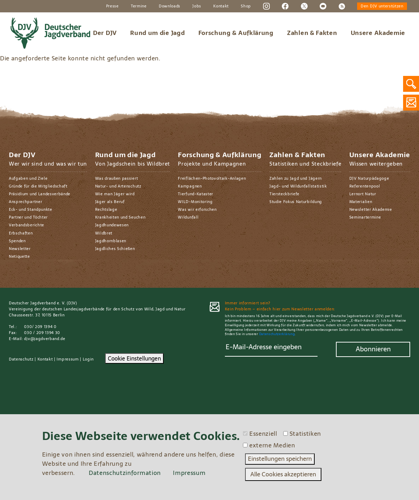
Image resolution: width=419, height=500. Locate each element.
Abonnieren (373, 349)
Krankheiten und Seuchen (120, 217)
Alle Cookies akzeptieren (283, 474)
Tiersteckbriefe (284, 194)
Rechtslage (106, 209)
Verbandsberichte (26, 225)
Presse (112, 6)
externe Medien (272, 445)
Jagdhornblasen (111, 241)
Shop (246, 6)
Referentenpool (364, 186)
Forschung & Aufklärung (236, 33)
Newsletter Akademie (370, 209)
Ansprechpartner (25, 201)
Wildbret (103, 233)
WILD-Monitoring (195, 201)
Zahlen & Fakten (312, 33)
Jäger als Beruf (110, 201)
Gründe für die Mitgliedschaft (38, 186)
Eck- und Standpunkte (30, 209)
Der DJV (105, 33)
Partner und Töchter (28, 217)
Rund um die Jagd (157, 33)
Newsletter (20, 248)
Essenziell (263, 434)
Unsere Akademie (378, 33)
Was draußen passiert (116, 178)
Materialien (360, 201)
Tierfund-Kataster (195, 194)
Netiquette (19, 256)
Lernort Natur (362, 194)
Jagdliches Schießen (115, 248)
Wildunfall (188, 217)
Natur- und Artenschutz (118, 186)
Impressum (67, 359)
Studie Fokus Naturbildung (295, 201)
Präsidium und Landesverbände (39, 194)
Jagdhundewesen (112, 225)
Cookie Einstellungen (134, 358)
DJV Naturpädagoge (369, 178)
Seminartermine (365, 217)
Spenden (17, 241)
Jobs (196, 6)
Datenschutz (21, 359)
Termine (139, 6)
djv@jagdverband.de (44, 338)
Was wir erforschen (197, 209)
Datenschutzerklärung (277, 334)
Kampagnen (190, 186)
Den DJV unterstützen (382, 6)
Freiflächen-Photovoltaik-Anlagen (212, 178)
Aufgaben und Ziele (28, 178)
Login (88, 359)
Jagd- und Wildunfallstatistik (298, 186)
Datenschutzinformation (125, 473)
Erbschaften (21, 233)
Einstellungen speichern (280, 459)
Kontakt (221, 6)
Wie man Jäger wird (115, 194)
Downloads (169, 6)
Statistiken (305, 434)
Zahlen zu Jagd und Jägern (295, 178)
